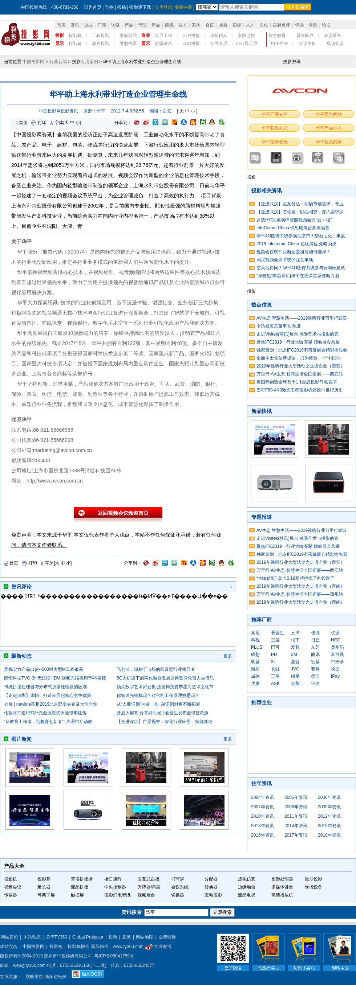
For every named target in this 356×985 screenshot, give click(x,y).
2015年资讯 (329, 825)
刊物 (109, 7)
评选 (299, 25)
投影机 (75, 35)
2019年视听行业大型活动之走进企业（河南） (300, 586)
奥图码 (337, 647)
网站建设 (9, 937)
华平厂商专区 (275, 114)
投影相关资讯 (266, 190)
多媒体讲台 (282, 887)
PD (274, 654)
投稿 (121, 7)
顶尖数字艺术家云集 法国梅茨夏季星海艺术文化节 (165, 686)
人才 (250, 25)
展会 (223, 25)
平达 (315, 683)
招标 (236, 25)
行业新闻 (58, 61)
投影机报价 (78, 946)
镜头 (127, 895)
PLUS (256, 647)
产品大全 (14, 866)
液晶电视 (246, 895)
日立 (315, 640)
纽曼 (295, 676)
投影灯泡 (113, 895)
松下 (295, 640)
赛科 (315, 669)
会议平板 (307, 43)
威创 (255, 676)
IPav (335, 676)
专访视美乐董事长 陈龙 (278, 326)
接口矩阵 (113, 879)
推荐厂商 (261, 620)
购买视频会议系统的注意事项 (284, 259)
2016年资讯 (262, 835)
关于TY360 (56, 937)
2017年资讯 (295, 835)
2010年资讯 (262, 816)
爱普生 (277, 632)
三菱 (275, 640)
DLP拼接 (190, 35)
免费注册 (183, 7)
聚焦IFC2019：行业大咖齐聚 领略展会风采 (298, 342)
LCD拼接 (191, 43)
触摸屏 (77, 895)
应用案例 (89, 61)
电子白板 (279, 43)
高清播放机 (282, 895)
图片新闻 (21, 739)
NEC (335, 640)
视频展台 (146, 895)
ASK (275, 683)
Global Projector (88, 937)
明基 (255, 661)
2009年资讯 (329, 806)
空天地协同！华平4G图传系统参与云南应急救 (300, 267)
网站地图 (144, 937)
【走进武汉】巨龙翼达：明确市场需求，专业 (300, 203)
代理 (142, 25)
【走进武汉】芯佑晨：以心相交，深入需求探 (300, 211)
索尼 (255, 632)
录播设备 (313, 887)
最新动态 (21, 656)
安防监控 (246, 35)
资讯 (74, 25)
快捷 (335, 669)
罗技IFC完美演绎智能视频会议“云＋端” (294, 219)
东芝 (315, 647)
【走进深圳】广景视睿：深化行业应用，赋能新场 (165, 721)
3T (273, 661)
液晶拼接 (79, 887)
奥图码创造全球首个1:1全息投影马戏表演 (296, 382)
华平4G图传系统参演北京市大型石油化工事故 (300, 235)
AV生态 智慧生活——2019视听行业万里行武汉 (301, 318)
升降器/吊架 (149, 887)
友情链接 (167, 937)
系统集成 (304, 35)
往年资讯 (261, 783)
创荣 (295, 683)
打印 (42, 122)
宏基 (315, 661)
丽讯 (315, 654)
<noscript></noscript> (114, 619)
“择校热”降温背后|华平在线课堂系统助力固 (297, 275)
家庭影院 (128, 35)
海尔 (255, 669)
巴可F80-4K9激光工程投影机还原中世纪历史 (299, 390)
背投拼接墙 (82, 879)
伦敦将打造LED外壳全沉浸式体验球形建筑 (45, 712)
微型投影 (128, 43)
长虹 (275, 669)
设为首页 (92, 7)
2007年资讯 (262, 806)
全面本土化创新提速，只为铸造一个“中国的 (298, 358)
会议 (209, 25)
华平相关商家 (329, 141)
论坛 (326, 25)
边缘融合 (163, 43)
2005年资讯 (295, 797)
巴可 (275, 647)
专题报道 (261, 517)
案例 (196, 25)
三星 (275, 676)
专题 (312, 25)
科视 (255, 640)
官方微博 (158, 946)
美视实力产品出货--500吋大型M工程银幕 (43, 669)
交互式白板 (148, 879)
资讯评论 (21, 587)
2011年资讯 (295, 816)
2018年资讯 (329, 835)
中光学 (337, 661)
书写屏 (177, 879)
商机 (169, 25)
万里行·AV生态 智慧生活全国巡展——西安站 (299, 374)
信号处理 (219, 43)
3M (294, 654)
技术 (182, 25)
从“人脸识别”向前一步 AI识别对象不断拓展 (158, 704)
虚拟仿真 (218, 35)
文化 (263, 25)
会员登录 (163, 7)
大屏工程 (163, 35)
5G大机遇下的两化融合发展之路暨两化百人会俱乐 (165, 678)
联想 (255, 654)
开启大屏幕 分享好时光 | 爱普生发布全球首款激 (163, 712)
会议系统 (332, 35)
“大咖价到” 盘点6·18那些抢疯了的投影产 (295, 578)
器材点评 (281, 25)
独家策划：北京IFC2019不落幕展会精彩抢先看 (301, 350)
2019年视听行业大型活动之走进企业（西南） (300, 602)
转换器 (211, 887)
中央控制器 (115, 887)
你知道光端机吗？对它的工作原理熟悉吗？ (158, 695)
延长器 (43, 887)
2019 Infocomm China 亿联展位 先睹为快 (296, 243)
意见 (126, 937)
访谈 (115, 25)
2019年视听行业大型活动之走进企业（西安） (300, 366)
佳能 (315, 632)
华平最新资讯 (275, 141)
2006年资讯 (329, 797)
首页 (61, 25)
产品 (129, 25)
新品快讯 (261, 411)
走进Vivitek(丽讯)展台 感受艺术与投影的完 (297, 334)
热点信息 (261, 305)
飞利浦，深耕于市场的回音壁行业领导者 (156, 669)
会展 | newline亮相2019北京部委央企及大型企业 (50, 704)
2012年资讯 (329, 816)
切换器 (177, 895)
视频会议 (335, 43)
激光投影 (100, 43)
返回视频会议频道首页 (123, 513)
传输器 (10, 895)
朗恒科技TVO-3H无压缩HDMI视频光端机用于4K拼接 (55, 678)
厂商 (101, 25)
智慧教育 (277, 35)
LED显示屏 (247, 43)
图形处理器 (282, 879)
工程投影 (100, 35)
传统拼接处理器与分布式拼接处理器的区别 (45, 686)
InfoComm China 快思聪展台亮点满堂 (292, 227)
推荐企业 (261, 702)
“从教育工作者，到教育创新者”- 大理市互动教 (48, 721)
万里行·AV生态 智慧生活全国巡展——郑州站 (299, 594)
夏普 (295, 661)
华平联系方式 (275, 128)
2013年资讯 (262, 825)
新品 (155, 25)
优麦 (255, 683)
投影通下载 (140, 7)
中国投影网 (33, 61)
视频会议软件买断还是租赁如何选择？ (293, 251)
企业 (88, 25)
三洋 (295, 632)
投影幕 (75, 43)
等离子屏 (46, 895)
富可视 (337, 654)
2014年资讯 (295, 825)
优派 (335, 632)
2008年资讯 (295, 806)
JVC (295, 669)
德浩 (315, 676)
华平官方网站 (329, 114)
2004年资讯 (262, 797)
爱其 (295, 647)
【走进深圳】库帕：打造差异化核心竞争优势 (47, 695)
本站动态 (32, 937)
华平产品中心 (329, 128)
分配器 (211, 879)
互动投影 (213, 895)
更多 (227, 655)
